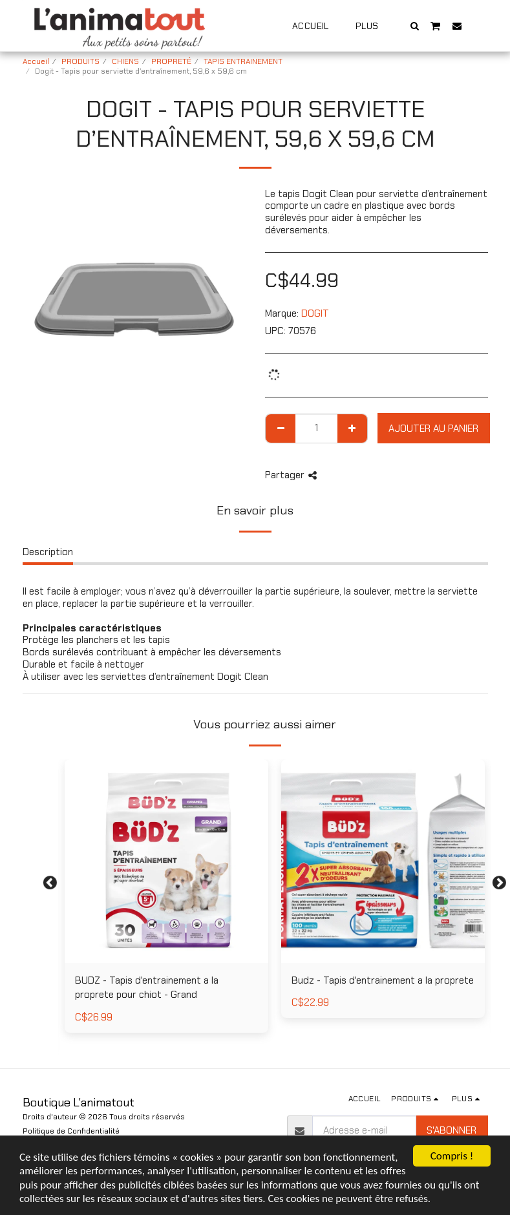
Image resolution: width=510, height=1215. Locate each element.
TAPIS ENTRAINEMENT (243, 61)
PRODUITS (80, 61)
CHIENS (125, 61)
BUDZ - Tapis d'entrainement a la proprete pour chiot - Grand (146, 988)
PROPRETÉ (171, 61)
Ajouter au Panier (433, 428)
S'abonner (451, 1130)
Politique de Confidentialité (71, 1131)
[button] (414, 25)
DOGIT (315, 313)
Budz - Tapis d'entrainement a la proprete (383, 980)
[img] (166, 861)
